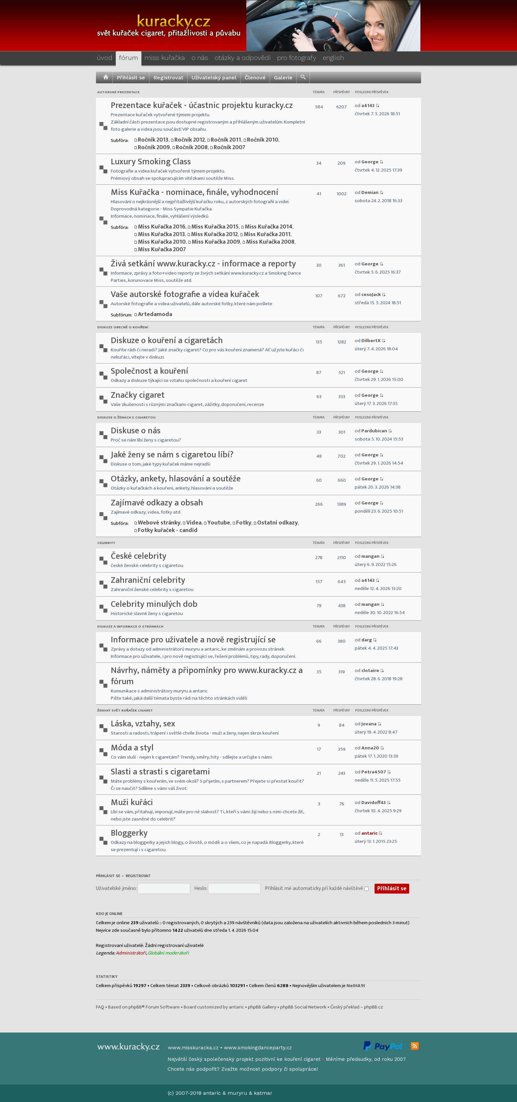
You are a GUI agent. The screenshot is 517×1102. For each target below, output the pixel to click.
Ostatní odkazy (277, 523)
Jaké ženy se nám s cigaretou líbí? (172, 455)
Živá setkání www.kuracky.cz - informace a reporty (203, 264)
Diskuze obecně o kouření (122, 327)
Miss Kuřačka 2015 (215, 227)
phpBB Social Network (303, 1007)
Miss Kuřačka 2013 (161, 234)
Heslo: (200, 888)
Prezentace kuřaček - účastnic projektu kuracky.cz (202, 105)
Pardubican (374, 431)
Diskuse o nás (136, 431)
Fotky (243, 523)
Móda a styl (132, 748)
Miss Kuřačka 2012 (214, 234)
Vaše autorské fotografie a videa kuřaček (185, 294)
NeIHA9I (356, 985)
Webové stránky (159, 523)
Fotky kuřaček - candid (168, 530)
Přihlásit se (131, 77)
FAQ (100, 1007)
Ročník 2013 (153, 140)
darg (366, 640)
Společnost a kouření (149, 371)
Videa (193, 523)
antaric (369, 833)
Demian (370, 192)
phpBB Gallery (262, 1007)
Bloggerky (129, 833)
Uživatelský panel (214, 77)
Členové (255, 77)
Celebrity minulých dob (154, 604)
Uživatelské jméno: (116, 888)
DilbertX (370, 340)
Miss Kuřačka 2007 (162, 250)
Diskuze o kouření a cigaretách (167, 341)
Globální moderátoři (168, 953)
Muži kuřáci (132, 802)
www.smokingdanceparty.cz (258, 1048)
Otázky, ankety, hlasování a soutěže (176, 479)
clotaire (370, 670)
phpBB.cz (373, 1007)
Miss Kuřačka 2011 (267, 234)
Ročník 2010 (262, 140)
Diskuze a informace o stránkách (130, 627)
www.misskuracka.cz (193, 1048)
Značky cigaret (138, 395)
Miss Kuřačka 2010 (162, 242)
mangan (370, 556)
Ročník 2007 (229, 147)
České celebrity (139, 556)
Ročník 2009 (154, 147)
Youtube (218, 523)
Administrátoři (131, 953)
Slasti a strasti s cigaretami (160, 772)
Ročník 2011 (226, 140)
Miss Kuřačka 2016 (161, 227)
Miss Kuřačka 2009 (216, 242)
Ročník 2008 (192, 147)
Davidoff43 (373, 802)
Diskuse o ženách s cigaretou (126, 417)
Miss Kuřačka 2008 (270, 242)
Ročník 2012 (189, 140)
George (370, 162)
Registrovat (168, 77)
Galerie (283, 77)
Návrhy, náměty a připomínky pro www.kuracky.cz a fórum (207, 676)
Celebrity (106, 543)
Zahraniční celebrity (148, 580)
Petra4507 (373, 772)
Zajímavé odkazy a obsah (157, 503)
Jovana (369, 724)
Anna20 (370, 748)
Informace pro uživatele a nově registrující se (193, 640)
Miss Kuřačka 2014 (268, 227)
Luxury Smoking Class (151, 162)
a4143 (368, 105)
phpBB (135, 1007)
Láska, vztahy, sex (143, 724)
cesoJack (371, 294)
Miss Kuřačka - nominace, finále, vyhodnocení (194, 192)
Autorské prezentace (118, 92)
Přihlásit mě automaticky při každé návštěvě (317, 888)
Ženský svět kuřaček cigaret (125, 710)
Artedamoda (155, 314)
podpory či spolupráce (289, 1069)
